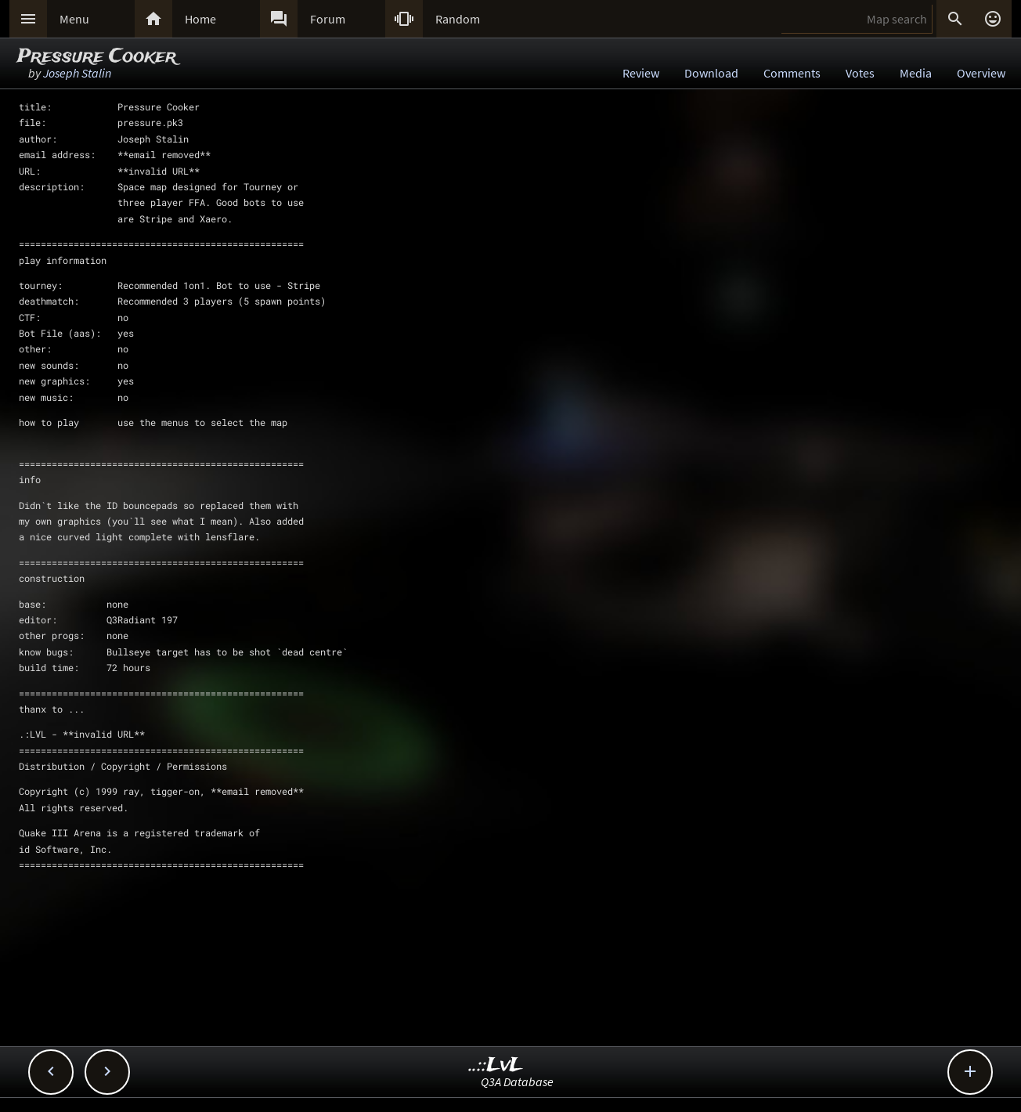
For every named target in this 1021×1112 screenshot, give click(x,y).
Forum (327, 19)
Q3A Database (517, 1081)
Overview (981, 73)
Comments (792, 73)
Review (640, 73)
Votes (860, 73)
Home (200, 19)
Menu (74, 19)
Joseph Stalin (77, 73)
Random (457, 19)
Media (916, 73)
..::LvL (496, 1065)
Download (711, 73)
